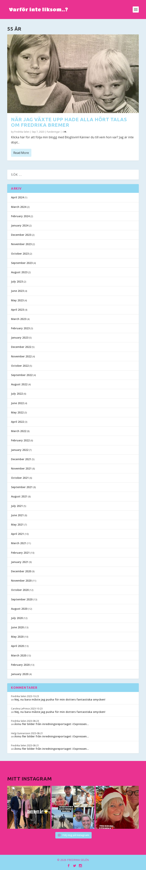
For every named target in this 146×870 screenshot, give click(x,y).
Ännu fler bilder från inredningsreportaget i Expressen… (51, 724)
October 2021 (20, 478)
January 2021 (19, 562)
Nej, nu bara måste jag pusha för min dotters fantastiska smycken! (59, 699)
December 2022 (21, 347)
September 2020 (22, 599)
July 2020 (17, 618)
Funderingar (53, 131)
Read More (21, 153)
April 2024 (17, 197)
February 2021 (20, 552)
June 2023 (17, 291)
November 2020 (21, 580)
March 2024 (18, 207)
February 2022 (20, 440)
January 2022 (19, 450)
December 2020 (21, 571)
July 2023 (17, 281)
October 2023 (20, 253)
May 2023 (17, 300)
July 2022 (17, 393)
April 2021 (17, 534)
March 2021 (18, 543)
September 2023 (22, 263)
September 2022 (22, 375)
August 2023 (19, 272)
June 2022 (17, 403)
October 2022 (20, 365)
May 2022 (17, 412)
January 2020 (19, 674)
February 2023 (20, 328)
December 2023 (21, 235)
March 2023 (18, 319)
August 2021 (19, 496)
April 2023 (17, 309)
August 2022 (19, 384)
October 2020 (20, 590)
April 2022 (17, 422)
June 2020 (17, 627)
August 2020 (19, 608)
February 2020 (20, 665)
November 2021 (21, 468)
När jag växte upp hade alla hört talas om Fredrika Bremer (69, 122)
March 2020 (18, 655)
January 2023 (19, 337)
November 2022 (21, 356)
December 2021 (21, 459)
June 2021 (17, 515)
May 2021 (17, 524)
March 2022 (18, 431)
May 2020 (17, 636)
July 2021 (17, 506)
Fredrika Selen (21, 131)
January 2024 (19, 225)
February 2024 (20, 216)
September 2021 (22, 487)
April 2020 (17, 646)
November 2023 (21, 244)
